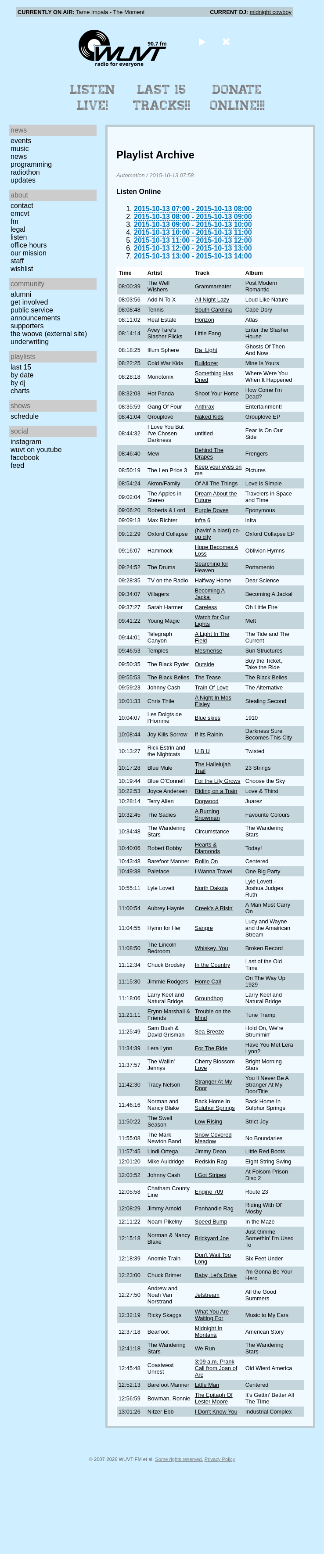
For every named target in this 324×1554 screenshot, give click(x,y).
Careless (206, 607)
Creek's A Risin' (214, 908)
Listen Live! (92, 97)
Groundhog (209, 998)
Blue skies (207, 717)
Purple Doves (212, 510)
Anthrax (204, 406)
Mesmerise (209, 650)
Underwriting (30, 341)
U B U (202, 751)
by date (22, 375)
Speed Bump (211, 1221)
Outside (204, 664)
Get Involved (29, 302)
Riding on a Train (216, 791)
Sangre (204, 928)
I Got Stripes (210, 1175)
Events (21, 140)
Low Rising (209, 1121)
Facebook (25, 457)
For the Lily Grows (218, 781)
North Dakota (211, 888)
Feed (17, 465)
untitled (204, 433)
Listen (19, 237)
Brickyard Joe (212, 1238)
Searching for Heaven (211, 567)
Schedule (25, 416)
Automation (130, 175)
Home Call (208, 981)
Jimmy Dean (210, 1151)
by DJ (18, 383)
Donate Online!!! (237, 97)
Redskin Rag (211, 1161)
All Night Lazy (212, 299)
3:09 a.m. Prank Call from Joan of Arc (216, 1368)
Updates (23, 180)
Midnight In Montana (209, 1331)
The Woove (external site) (49, 333)
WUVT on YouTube (36, 449)
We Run (205, 1348)
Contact (22, 205)
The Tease (208, 677)
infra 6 (203, 520)
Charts (20, 391)
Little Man (207, 1385)
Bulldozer (206, 363)
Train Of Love (212, 687)
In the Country (212, 965)
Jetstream (207, 1295)
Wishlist (22, 269)
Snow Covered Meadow (213, 1138)
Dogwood (207, 801)
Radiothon (25, 172)
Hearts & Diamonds (207, 847)
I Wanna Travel (214, 871)
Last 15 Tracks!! (162, 97)
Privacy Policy (220, 1459)
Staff (17, 261)
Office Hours (29, 245)
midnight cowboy (271, 12)
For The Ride (211, 1048)
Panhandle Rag (214, 1208)
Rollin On (206, 861)
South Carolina (213, 309)
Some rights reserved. (179, 1459)
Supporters (27, 326)
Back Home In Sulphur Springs (215, 1104)
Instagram (26, 441)
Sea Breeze (209, 1031)
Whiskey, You (211, 948)
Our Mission (29, 253)
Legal (18, 229)
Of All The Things (216, 483)
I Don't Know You (216, 1411)
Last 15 (21, 367)
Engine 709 (209, 1191)
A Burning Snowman (207, 814)
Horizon (204, 319)
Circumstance (212, 831)
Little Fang (208, 333)
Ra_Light (206, 350)
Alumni (21, 294)
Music (20, 148)
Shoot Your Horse (217, 393)
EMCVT (20, 213)
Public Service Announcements (36, 314)
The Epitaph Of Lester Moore (214, 1398)
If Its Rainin (209, 734)
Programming (31, 164)
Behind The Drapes (209, 453)
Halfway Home (213, 580)
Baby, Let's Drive (216, 1275)
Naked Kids (209, 416)
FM (14, 221)
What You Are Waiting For (212, 1314)
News (19, 156)
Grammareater (213, 286)
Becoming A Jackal (210, 593)
